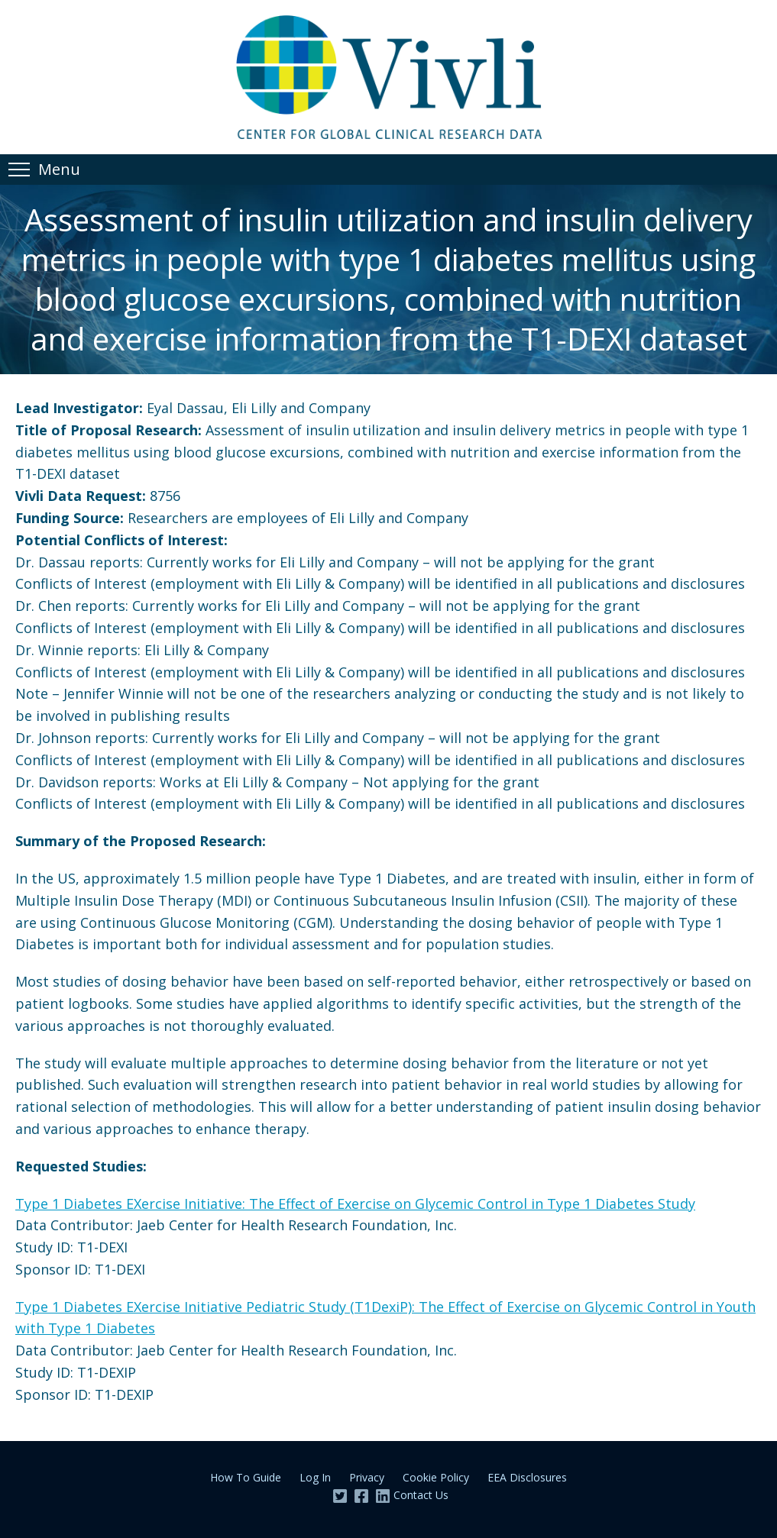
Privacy (366, 1477)
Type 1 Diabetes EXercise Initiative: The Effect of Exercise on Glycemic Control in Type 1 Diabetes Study (355, 1203)
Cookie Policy (436, 1477)
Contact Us (420, 1495)
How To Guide (245, 1477)
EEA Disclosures (527, 1477)
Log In (315, 1477)
